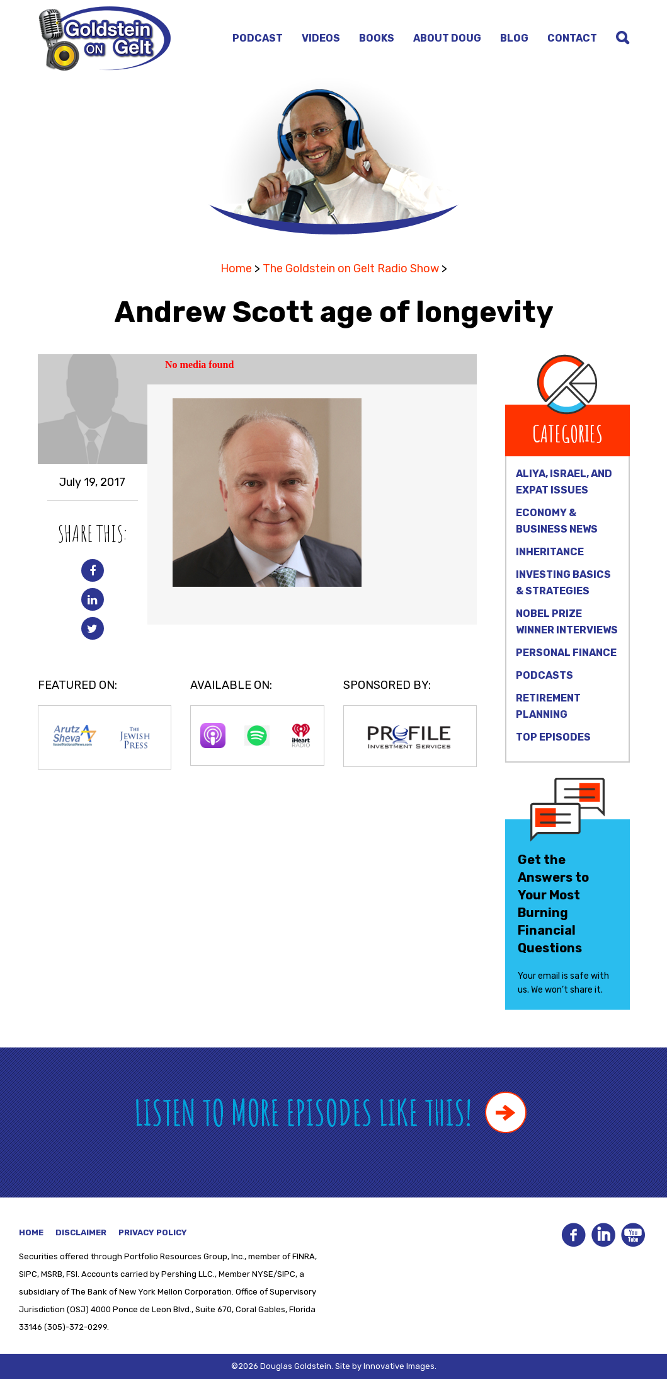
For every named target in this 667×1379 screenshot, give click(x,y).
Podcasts (544, 675)
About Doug (447, 38)
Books (376, 38)
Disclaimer (80, 1232)
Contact (572, 38)
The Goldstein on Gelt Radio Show (351, 268)
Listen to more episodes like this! (330, 1112)
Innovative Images (399, 1366)
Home (236, 268)
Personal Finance (566, 653)
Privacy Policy (152, 1232)
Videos (321, 38)
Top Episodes (553, 737)
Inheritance (550, 552)
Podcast (257, 38)
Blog (514, 38)
